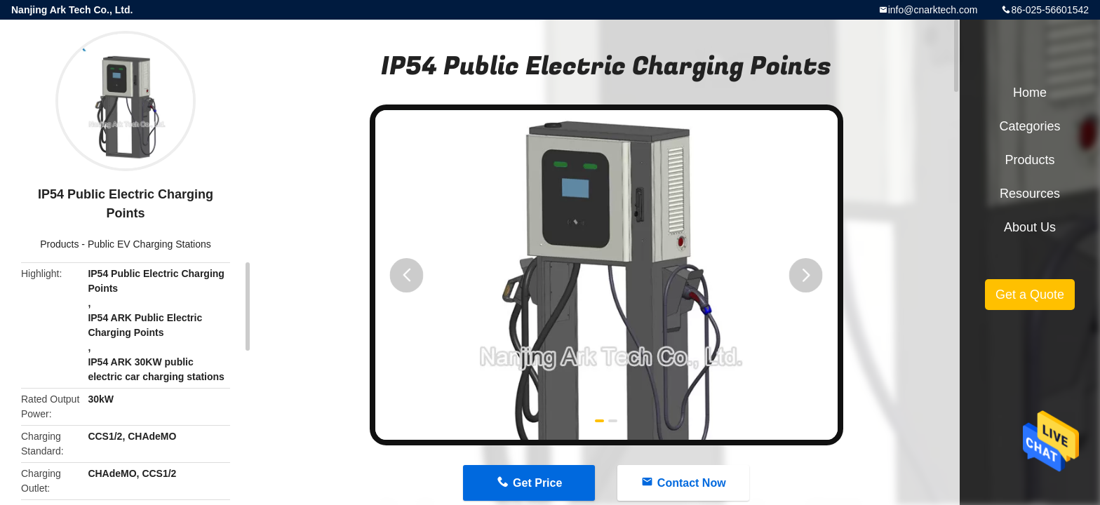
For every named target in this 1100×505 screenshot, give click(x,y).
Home (1030, 93)
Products (59, 244)
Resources (1030, 194)
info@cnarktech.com (933, 9)
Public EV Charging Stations (149, 244)
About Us (1030, 227)
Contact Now (691, 483)
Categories (1029, 126)
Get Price (537, 483)
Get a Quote (1029, 295)
